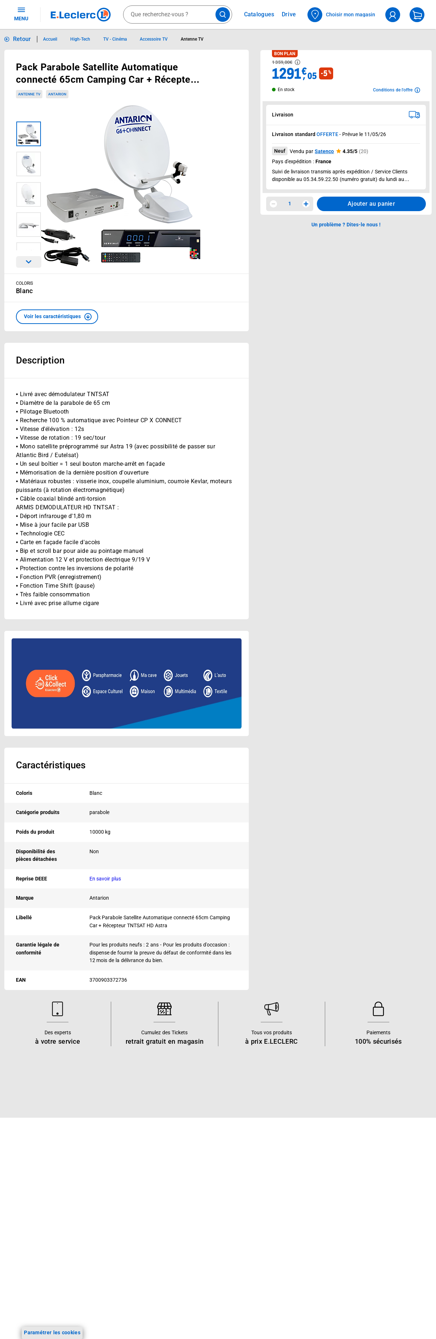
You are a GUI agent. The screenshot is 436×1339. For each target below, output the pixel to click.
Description (40, 360)
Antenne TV (29, 94)
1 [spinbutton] (289, 203)
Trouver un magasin (200, 1273)
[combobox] (177, 14)
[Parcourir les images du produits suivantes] (28, 262)
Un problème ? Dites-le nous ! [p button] (346, 224)
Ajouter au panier (371, 204)
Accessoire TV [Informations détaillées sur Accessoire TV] (153, 39)
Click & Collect (110, 1176)
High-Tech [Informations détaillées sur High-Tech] (80, 39)
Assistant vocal (112, 1232)
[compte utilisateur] (392, 14)
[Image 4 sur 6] (28, 224)
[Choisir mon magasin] (341, 14)
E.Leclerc (120, 1270)
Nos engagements (198, 1216)
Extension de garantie (120, 1213)
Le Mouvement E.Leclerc (205, 1197)
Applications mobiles (118, 1242)
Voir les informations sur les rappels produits (209, 1128)
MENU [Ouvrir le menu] (21, 13)
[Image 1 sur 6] (28, 134)
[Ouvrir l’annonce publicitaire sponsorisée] (127, 683)
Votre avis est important (123, 1251)
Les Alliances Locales (202, 1226)
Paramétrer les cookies (52, 1332)
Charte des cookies (364, 1254)
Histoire (186, 1188)
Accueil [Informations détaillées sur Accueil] (50, 39)
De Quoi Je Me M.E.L (201, 1245)
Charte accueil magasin (122, 1298)
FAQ (264, 1204)
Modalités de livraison (367, 1263)
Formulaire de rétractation (373, 1292)
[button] (57, 316)
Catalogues (25, 1176)
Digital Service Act (363, 1329)
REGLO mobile (111, 1204)
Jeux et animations (34, 1204)
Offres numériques (116, 1261)
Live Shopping (28, 1213)
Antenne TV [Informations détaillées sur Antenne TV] (192, 39)
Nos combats (192, 1207)
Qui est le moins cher (201, 1254)
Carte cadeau (110, 1223)
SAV (264, 1213)
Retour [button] (22, 39)
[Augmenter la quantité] (306, 204)
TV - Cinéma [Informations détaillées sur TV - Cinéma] (115, 39)
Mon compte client (281, 1176)
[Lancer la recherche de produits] (222, 14)
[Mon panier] (417, 14)
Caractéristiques (50, 765)
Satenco (324, 151)
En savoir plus (105, 879)
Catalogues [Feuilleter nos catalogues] (259, 14)
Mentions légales (362, 1207)
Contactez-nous (278, 1223)
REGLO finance (112, 1195)
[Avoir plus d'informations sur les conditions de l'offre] (396, 90)
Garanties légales (362, 1301)
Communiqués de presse (206, 1263)
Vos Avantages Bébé (36, 1195)
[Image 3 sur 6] (28, 194)
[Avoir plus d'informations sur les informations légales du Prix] (297, 62)
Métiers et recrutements (205, 1235)
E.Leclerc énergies (115, 1185)
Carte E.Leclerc (29, 1185)
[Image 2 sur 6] (28, 164)
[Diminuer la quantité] (273, 204)
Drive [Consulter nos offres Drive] (289, 14)
